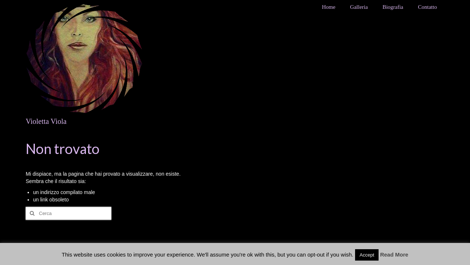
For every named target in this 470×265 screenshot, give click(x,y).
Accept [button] (366, 255)
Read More (394, 254)
